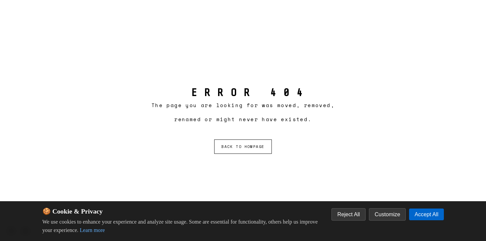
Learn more (92, 230)
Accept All (426, 214)
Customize (387, 214)
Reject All (348, 214)
